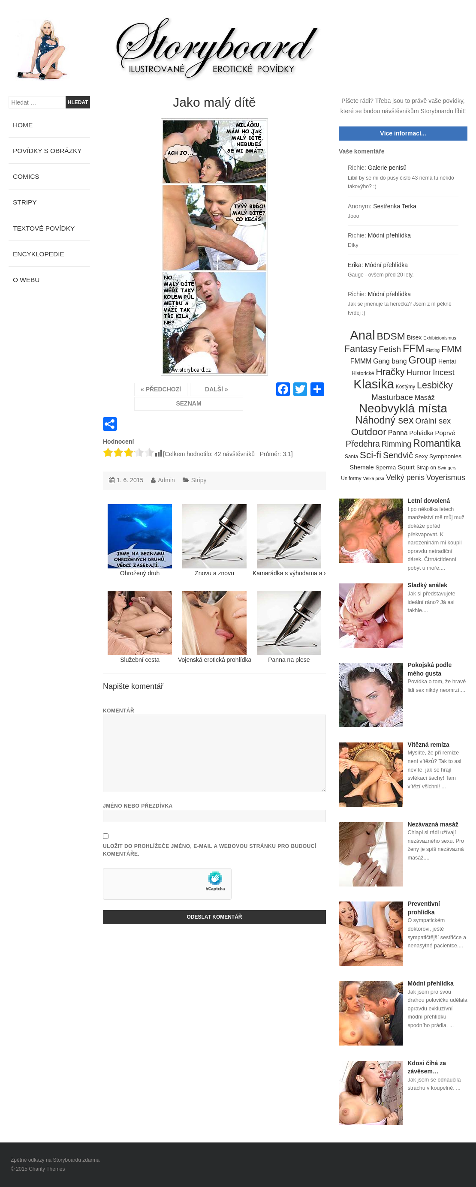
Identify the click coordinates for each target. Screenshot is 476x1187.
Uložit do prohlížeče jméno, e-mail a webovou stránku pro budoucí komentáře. (209, 850)
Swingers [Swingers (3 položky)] (447, 467)
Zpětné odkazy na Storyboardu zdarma (55, 1160)
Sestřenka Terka (394, 206)
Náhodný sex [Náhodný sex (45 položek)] (384, 420)
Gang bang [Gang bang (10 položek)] (390, 361)
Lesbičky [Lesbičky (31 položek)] (435, 386)
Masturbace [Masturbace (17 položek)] (392, 397)
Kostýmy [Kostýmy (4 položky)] (405, 387)
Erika (355, 264)
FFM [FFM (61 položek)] (414, 348)
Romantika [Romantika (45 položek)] (437, 444)
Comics (26, 176)
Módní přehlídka (389, 235)
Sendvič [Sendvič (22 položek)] (398, 455)
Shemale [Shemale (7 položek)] (362, 467)
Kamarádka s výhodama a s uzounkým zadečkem (289, 540)
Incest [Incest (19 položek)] (444, 372)
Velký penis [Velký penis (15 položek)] (405, 477)
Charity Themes (47, 1169)
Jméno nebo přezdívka (138, 806)
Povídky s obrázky (47, 150)
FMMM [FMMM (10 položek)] (360, 361)
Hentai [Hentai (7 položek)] (447, 361)
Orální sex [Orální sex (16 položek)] (433, 421)
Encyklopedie (38, 254)
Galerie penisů (387, 167)
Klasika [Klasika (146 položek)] (373, 384)
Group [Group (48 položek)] (423, 360)
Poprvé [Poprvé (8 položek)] (445, 433)
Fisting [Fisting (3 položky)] (433, 350)
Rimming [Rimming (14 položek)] (396, 444)
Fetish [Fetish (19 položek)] (390, 349)
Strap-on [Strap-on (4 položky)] (426, 468)
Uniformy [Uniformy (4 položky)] (351, 478)
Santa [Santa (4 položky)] (351, 457)
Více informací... (403, 133)
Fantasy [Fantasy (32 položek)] (360, 349)
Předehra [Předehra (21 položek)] (363, 443)
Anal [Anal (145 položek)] (362, 336)
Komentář (118, 711)
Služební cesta (140, 627)
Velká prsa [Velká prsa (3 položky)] (374, 478)
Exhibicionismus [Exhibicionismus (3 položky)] (439, 337)
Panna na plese (289, 627)
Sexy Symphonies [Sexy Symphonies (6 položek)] (438, 456)
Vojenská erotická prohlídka (214, 627)
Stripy (199, 480)
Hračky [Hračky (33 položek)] (390, 372)
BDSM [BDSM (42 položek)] (391, 336)
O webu (26, 279)
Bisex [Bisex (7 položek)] (414, 337)
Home (23, 125)
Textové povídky (44, 228)
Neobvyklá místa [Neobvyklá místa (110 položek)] (403, 408)
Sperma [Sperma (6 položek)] (386, 467)
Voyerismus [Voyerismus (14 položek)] (445, 477)
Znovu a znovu (214, 540)
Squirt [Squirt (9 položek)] (406, 467)
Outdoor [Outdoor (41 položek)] (368, 432)
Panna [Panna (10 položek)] (398, 432)
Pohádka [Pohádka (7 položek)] (422, 433)
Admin (166, 480)
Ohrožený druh (140, 540)
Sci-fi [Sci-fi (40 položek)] (370, 455)
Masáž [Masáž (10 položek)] (425, 397)
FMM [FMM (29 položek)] (451, 349)
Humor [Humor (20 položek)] (419, 372)
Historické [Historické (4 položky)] (363, 373)
